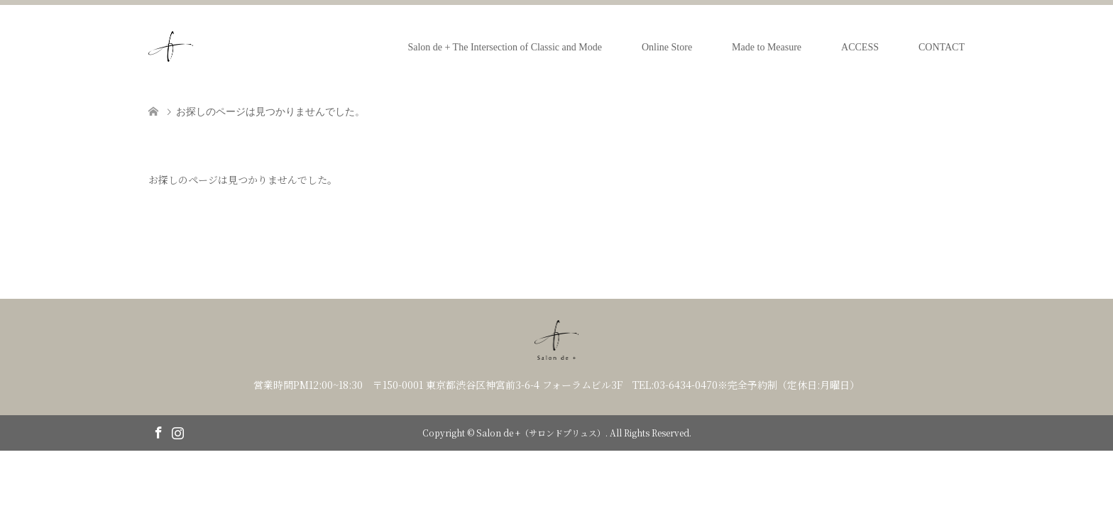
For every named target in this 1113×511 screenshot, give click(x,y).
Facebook (158, 431)
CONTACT (942, 47)
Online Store (667, 47)
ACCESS (860, 47)
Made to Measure (766, 47)
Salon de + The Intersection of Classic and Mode (504, 47)
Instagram (177, 431)
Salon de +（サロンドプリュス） (540, 433)
